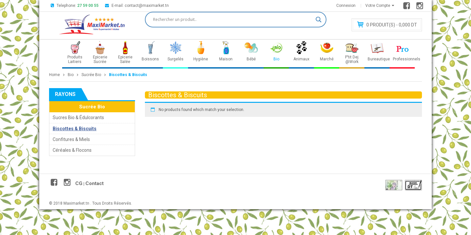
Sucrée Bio (91, 74)
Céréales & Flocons (72, 150)
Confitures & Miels (71, 139)
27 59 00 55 (87, 5)
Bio (71, 74)
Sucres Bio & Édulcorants (78, 117)
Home (54, 74)
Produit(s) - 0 (391, 24)
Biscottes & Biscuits (74, 128)
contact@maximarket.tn (147, 5)
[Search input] (232, 19)
